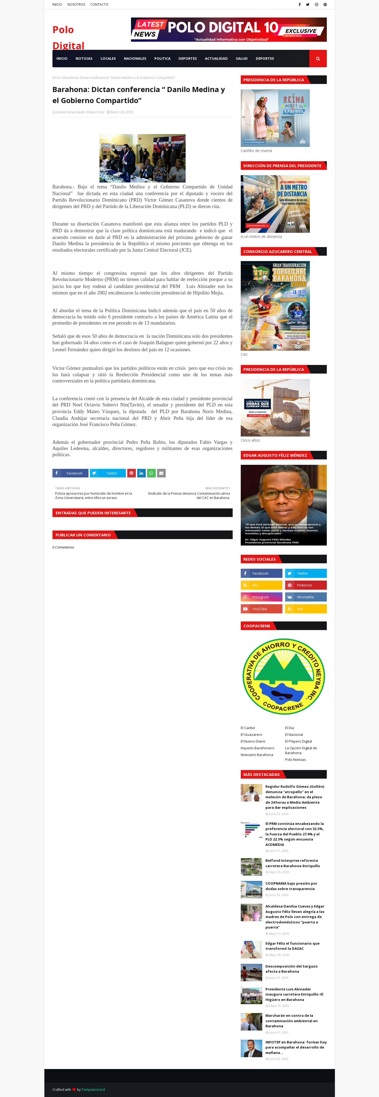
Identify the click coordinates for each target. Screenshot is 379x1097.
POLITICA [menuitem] (162, 58)
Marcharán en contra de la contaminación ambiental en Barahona (291, 1020)
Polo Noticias (295, 759)
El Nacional (294, 734)
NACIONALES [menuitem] (135, 58)
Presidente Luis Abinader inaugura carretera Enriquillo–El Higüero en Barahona (294, 994)
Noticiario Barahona (257, 754)
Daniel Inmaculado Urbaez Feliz (80, 112)
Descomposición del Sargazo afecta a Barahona (291, 969)
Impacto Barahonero (257, 748)
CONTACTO (99, 4)
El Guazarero (251, 734)
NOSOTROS (76, 4)
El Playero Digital (298, 741)
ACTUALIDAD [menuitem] (216, 58)
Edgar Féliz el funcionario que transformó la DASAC (292, 946)
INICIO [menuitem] (62, 58)
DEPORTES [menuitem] (188, 58)
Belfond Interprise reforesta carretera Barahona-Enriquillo (292, 863)
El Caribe (248, 727)
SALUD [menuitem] (242, 58)
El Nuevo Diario (253, 741)
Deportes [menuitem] (265, 58)
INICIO (57, 4)
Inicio (56, 77)
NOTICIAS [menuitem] (84, 58)
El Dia (289, 727)
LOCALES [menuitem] (108, 58)
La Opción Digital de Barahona (301, 750)
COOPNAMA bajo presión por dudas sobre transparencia (291, 886)
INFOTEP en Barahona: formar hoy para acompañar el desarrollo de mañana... (296, 1047)
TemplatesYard (93, 1089)
